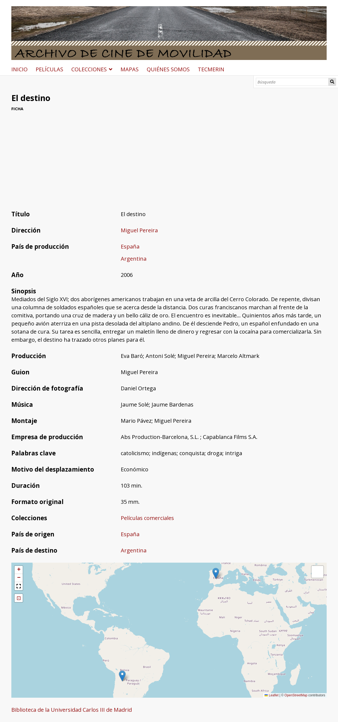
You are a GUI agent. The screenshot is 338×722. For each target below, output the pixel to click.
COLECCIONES (89, 69)
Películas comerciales (147, 518)
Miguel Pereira (139, 230)
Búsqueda (332, 82)
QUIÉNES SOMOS (168, 69)
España (130, 246)
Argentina (133, 258)
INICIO (19, 69)
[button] (215, 573)
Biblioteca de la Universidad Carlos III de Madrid (71, 709)
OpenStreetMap (296, 695)
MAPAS (130, 69)
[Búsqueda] (292, 82)
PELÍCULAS (49, 69)
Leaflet (271, 695)
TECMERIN (211, 69)
